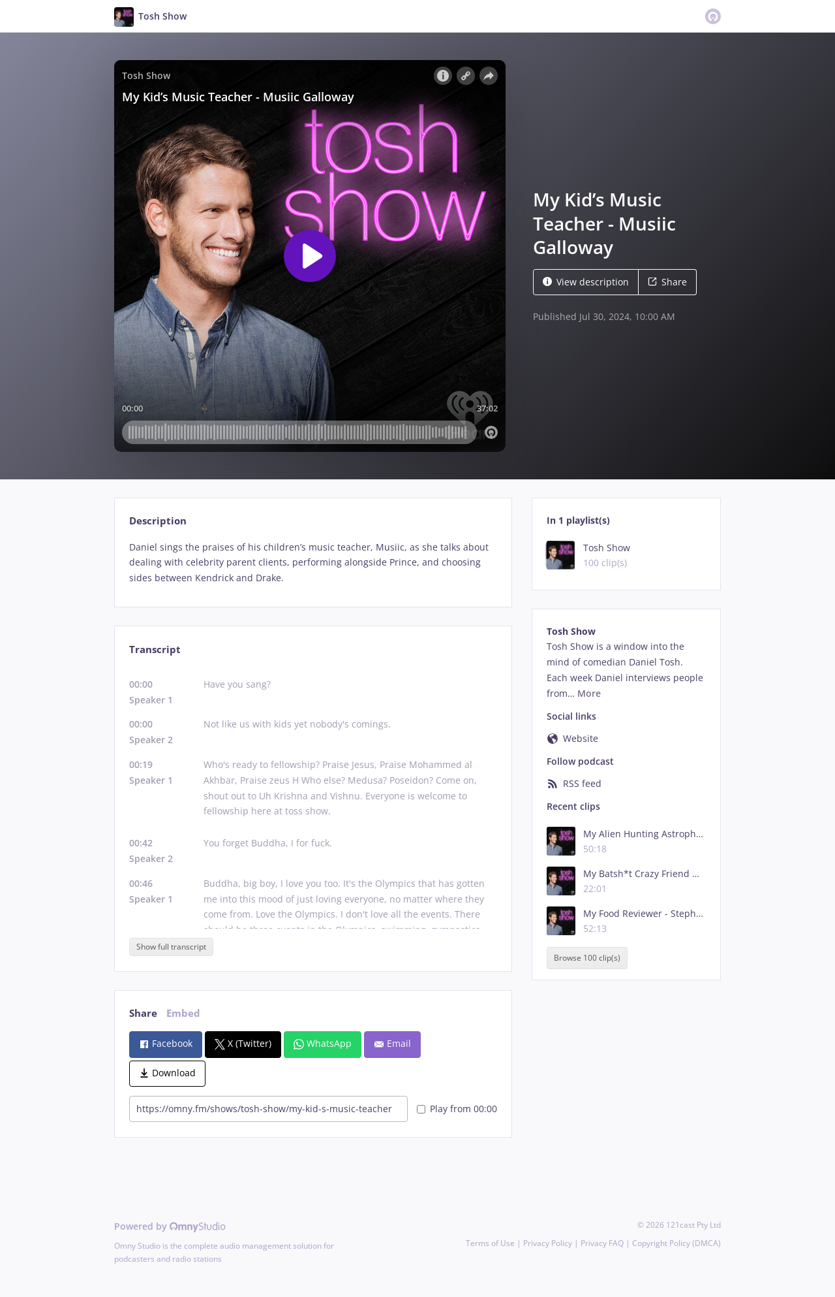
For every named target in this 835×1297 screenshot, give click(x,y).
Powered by (170, 1226)
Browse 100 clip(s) (587, 957)
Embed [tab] (183, 1013)
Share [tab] (143, 1013)
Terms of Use (490, 1243)
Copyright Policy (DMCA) (676, 1243)
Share (667, 282)
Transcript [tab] (155, 649)
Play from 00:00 (457, 1108)
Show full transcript (171, 946)
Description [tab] (158, 521)
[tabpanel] (312, 562)
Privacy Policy (547, 1243)
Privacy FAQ (602, 1243)
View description (586, 282)
